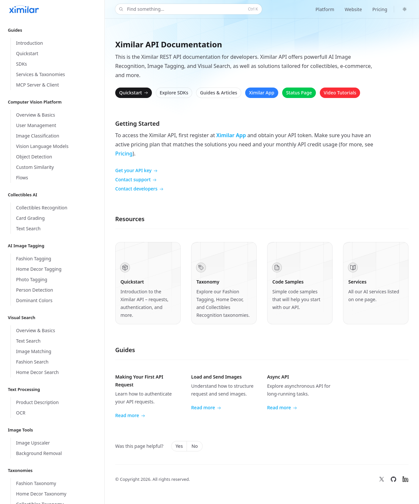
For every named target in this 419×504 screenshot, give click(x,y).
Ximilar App (261, 92)
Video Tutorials (340, 92)
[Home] (24, 9)
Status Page (299, 92)
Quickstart (134, 92)
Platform (325, 9)
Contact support (135, 179)
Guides (125, 350)
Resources (129, 219)
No (194, 446)
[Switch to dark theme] (405, 9)
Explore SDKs (174, 92)
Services (357, 282)
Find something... (188, 9)
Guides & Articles (218, 92)
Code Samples (287, 282)
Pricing (380, 9)
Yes (179, 446)
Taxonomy (207, 282)
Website (353, 9)
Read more (130, 415)
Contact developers (139, 189)
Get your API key (136, 170)
